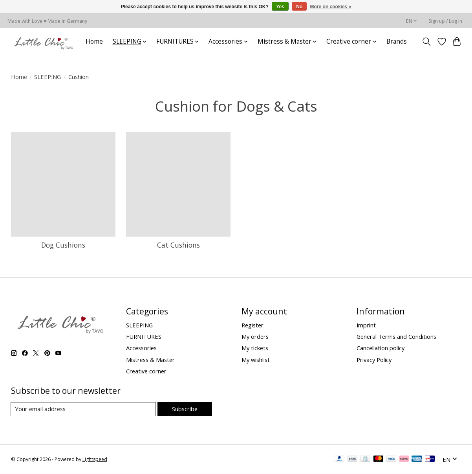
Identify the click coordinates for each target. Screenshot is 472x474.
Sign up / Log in (445, 21)
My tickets (254, 348)
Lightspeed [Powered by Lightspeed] (94, 459)
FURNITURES (143, 336)
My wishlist (255, 360)
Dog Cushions (63, 245)
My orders (255, 336)
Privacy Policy (374, 360)
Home (94, 41)
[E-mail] (83, 409)
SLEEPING (47, 77)
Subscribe (185, 409)
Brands (396, 41)
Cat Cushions (178, 245)
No (299, 6)
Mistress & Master (150, 360)
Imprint (366, 325)
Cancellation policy (380, 348)
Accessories (141, 348)
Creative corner (146, 371)
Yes (280, 6)
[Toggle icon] (426, 42)
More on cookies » (330, 6)
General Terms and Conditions (396, 336)
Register (252, 325)
